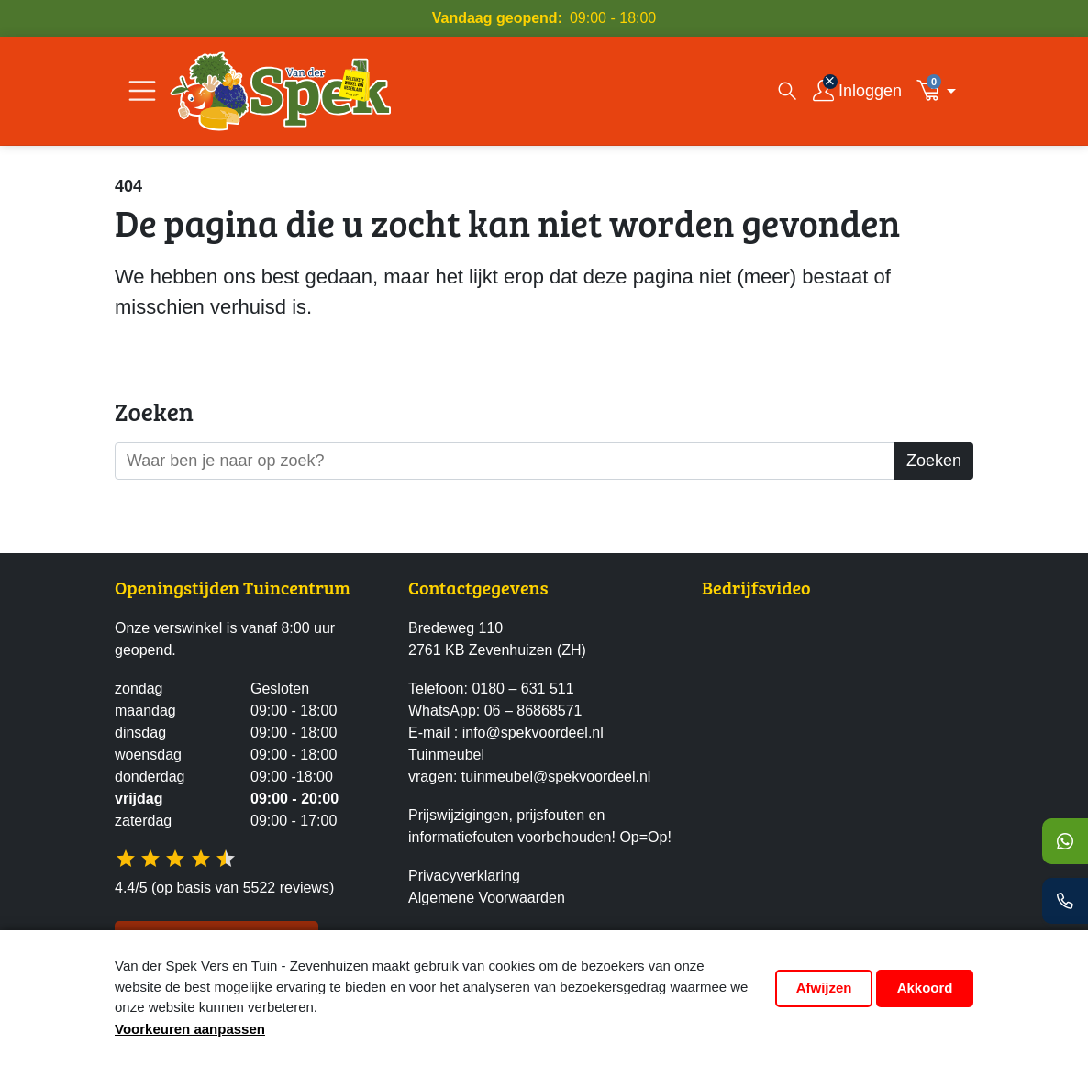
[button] (941, 90)
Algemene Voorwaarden (486, 897)
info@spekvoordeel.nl (533, 732)
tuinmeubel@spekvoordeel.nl (556, 776)
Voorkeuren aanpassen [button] (190, 1029)
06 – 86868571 (533, 710)
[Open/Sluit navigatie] (142, 91)
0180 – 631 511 (522, 688)
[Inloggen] (857, 91)
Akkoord (925, 987)
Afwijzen (824, 987)
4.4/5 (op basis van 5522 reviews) (224, 887)
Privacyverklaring (464, 875)
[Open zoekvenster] (787, 90)
